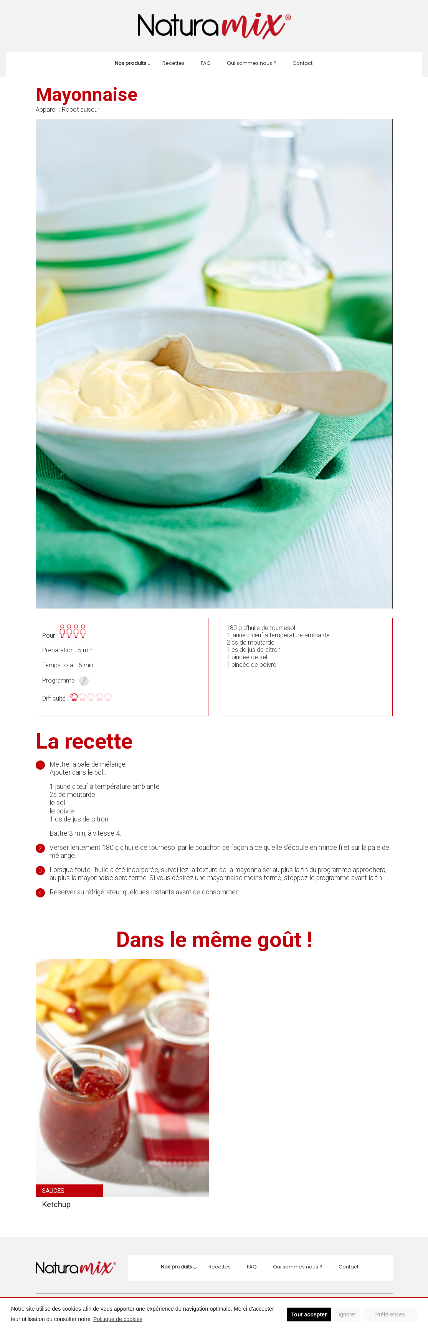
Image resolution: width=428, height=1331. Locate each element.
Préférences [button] (390, 1314)
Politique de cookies (117, 1319)
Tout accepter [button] (309, 1314)
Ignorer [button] (347, 1314)
